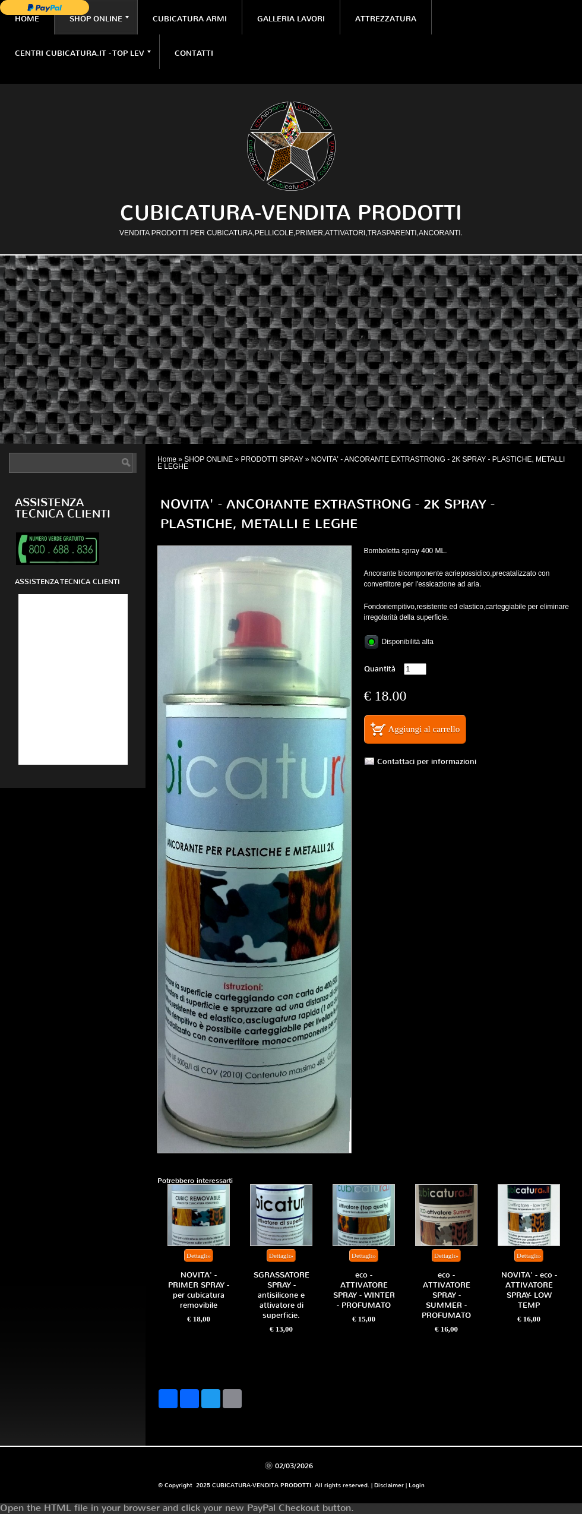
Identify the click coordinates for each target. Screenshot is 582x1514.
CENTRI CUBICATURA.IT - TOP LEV (83, 53)
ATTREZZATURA (385, 19)
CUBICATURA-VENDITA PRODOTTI (291, 213)
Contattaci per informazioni (426, 761)
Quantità (380, 669)
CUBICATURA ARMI (190, 19)
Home (27, 19)
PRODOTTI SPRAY (272, 459)
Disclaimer (389, 1485)
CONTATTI (194, 53)
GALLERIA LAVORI (291, 19)
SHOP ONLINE (99, 19)
